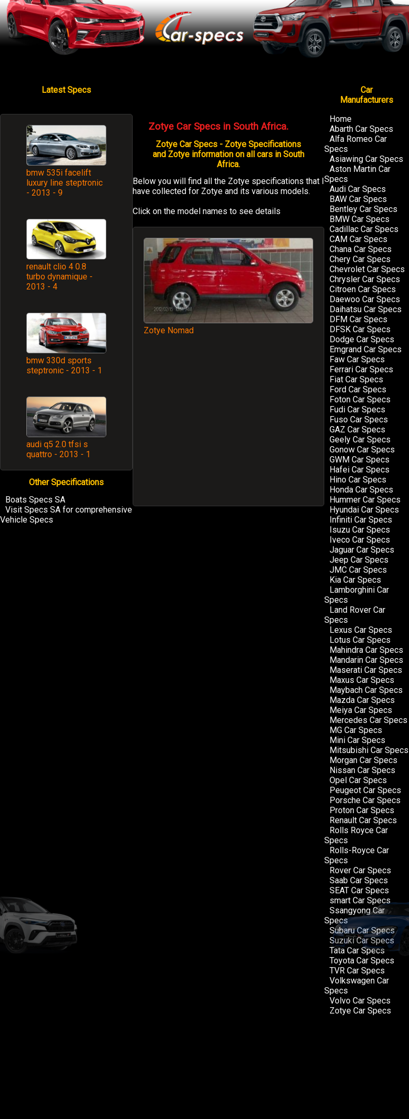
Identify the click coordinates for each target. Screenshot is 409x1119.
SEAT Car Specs (359, 890)
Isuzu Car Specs (360, 530)
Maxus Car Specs (362, 680)
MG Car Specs (356, 730)
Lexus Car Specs (361, 630)
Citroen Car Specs (363, 289)
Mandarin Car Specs (366, 660)
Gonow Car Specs (362, 450)
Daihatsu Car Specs (366, 309)
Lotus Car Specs (360, 640)
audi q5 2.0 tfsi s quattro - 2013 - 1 (58, 449)
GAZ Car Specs (357, 430)
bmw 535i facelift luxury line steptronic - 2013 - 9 (64, 183)
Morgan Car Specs (363, 760)
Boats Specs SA (35, 500)
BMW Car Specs (360, 219)
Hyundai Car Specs (364, 510)
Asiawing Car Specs (366, 159)
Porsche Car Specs (365, 800)
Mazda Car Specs (362, 700)
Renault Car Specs (363, 820)
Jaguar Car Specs (362, 550)
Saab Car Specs (359, 880)
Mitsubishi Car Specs (369, 750)
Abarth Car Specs (361, 129)
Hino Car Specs (358, 480)
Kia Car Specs (355, 580)
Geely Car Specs (360, 440)
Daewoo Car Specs (365, 299)
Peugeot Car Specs (365, 790)
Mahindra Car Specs (366, 650)
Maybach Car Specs (366, 690)
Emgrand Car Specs (366, 349)
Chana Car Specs (361, 249)
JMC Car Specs (358, 570)
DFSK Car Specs (360, 329)
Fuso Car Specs (359, 419)
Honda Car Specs (361, 490)
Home (341, 119)
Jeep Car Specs (359, 560)
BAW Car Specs (358, 199)
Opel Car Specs (358, 780)
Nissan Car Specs (362, 770)
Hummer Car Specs (365, 500)
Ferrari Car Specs (361, 369)
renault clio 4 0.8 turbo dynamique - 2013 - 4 (59, 277)
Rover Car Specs (360, 870)
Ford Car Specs (358, 389)
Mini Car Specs (357, 740)
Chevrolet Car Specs (367, 269)
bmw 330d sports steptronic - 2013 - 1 (64, 365)
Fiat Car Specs (356, 379)
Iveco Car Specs (360, 540)
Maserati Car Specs (366, 670)
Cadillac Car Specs (364, 229)
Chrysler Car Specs (365, 279)
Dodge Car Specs (362, 339)
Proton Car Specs (362, 810)
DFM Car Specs (358, 319)
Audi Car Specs (358, 189)
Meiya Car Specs (361, 710)
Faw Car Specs (357, 359)
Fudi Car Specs (357, 409)
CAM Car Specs (358, 239)
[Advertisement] (228, 425)
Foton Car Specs (360, 399)
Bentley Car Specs (363, 209)
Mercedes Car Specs (368, 720)
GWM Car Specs (360, 460)
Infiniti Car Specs (361, 520)
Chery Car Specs (360, 259)
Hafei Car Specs (360, 470)
